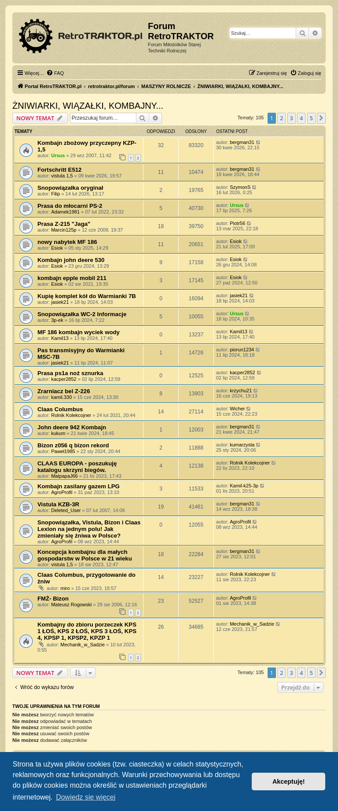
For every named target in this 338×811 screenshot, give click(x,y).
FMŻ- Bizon (53, 598)
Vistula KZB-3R (58, 504)
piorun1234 (242, 349)
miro (65, 588)
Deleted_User (66, 510)
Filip (55, 193)
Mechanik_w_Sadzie (82, 644)
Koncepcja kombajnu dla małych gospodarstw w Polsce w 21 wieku (84, 555)
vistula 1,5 (62, 175)
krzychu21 (241, 390)
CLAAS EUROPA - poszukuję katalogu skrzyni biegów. (77, 466)
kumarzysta (242, 444)
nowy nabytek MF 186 (67, 242)
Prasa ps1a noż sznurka (70, 373)
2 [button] (281, 118)
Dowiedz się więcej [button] (85, 797)
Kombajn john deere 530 (70, 260)
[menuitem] (55, 73)
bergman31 (242, 142)
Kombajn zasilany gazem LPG (78, 486)
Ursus (58, 155)
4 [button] (301, 118)
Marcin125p (63, 229)
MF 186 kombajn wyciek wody (78, 332)
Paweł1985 (63, 451)
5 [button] (311, 118)
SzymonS (240, 187)
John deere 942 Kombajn (71, 427)
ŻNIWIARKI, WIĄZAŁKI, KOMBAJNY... (87, 106)
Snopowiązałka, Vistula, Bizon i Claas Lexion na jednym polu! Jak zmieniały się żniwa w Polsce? (88, 529)
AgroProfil (61, 492)
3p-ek (57, 320)
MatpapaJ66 (64, 476)
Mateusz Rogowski (71, 604)
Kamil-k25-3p (244, 485)
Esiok (57, 248)
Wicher (237, 408)
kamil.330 (61, 397)
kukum (58, 433)
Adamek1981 (65, 211)
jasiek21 (60, 302)
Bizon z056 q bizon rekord (73, 445)
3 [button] (291, 118)
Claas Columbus (60, 409)
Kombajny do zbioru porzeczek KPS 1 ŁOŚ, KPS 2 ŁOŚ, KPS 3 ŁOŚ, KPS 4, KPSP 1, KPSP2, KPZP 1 (86, 631)
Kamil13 (60, 338)
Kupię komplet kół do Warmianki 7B (86, 296)
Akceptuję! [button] (288, 781)
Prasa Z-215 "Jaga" (63, 224)
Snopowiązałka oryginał (70, 187)
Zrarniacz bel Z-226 (63, 391)
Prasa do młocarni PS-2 (69, 206)
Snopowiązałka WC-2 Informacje (81, 314)
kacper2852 (64, 379)
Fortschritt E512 (59, 169)
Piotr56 (237, 223)
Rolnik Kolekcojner (71, 415)
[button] (321, 118)
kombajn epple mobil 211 (72, 278)
